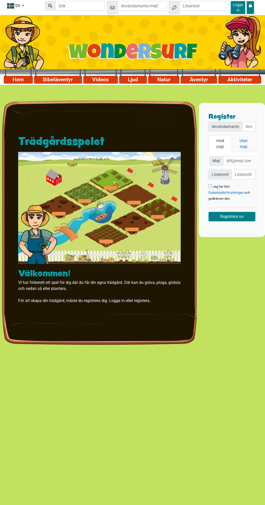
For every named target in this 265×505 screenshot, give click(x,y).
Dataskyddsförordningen (226, 192)
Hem (18, 80)
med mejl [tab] (220, 143)
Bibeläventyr (58, 80)
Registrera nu (232, 216)
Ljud (133, 80)
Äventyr (199, 80)
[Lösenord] (204, 6)
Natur (164, 80)
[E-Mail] (239, 161)
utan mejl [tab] (244, 143)
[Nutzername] (249, 126)
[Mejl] (142, 6)
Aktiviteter (239, 80)
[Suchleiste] (80, 6)
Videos (100, 80)
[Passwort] (243, 174)
